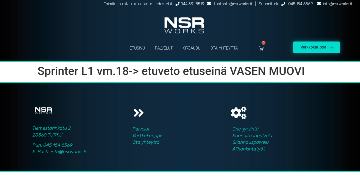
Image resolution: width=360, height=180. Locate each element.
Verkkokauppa (147, 135)
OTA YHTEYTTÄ (224, 48)
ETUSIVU (137, 48)
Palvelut (141, 129)
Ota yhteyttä (146, 142)
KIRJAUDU (191, 48)
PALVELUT (164, 48)
